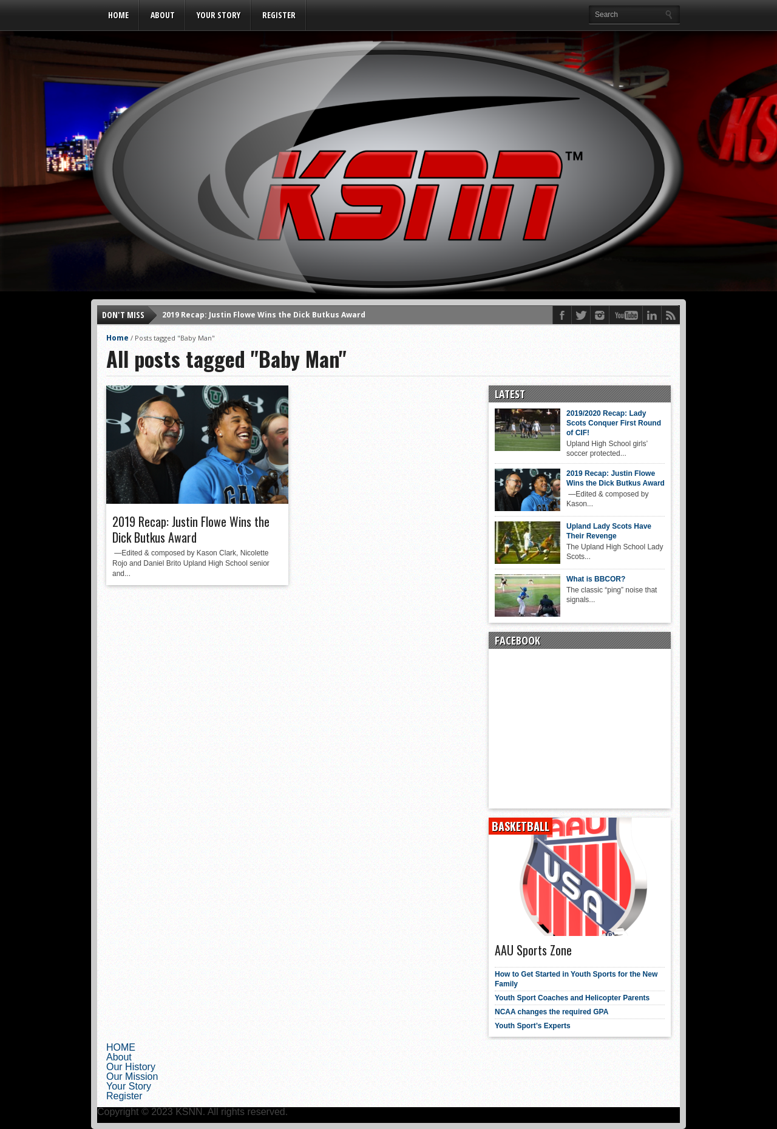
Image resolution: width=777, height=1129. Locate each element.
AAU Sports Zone (533, 950)
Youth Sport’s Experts (533, 1026)
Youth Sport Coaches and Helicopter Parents (572, 998)
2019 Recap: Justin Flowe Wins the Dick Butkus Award (263, 315)
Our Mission (132, 1076)
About (163, 15)
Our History (130, 1067)
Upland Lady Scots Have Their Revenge (608, 531)
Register (279, 15)
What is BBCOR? (595, 579)
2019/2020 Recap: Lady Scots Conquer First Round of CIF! (613, 423)
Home (117, 338)
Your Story (218, 15)
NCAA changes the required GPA (551, 1012)
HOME (118, 15)
